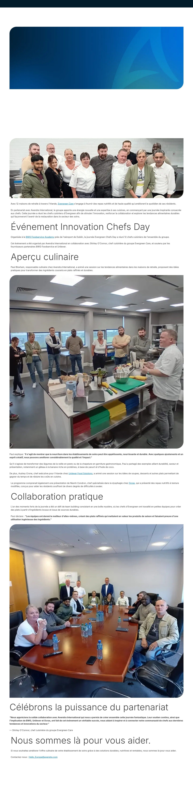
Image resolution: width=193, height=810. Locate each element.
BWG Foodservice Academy (40, 237)
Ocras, (132, 483)
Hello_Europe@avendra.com (43, 757)
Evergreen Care (66, 203)
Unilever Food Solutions (80, 473)
